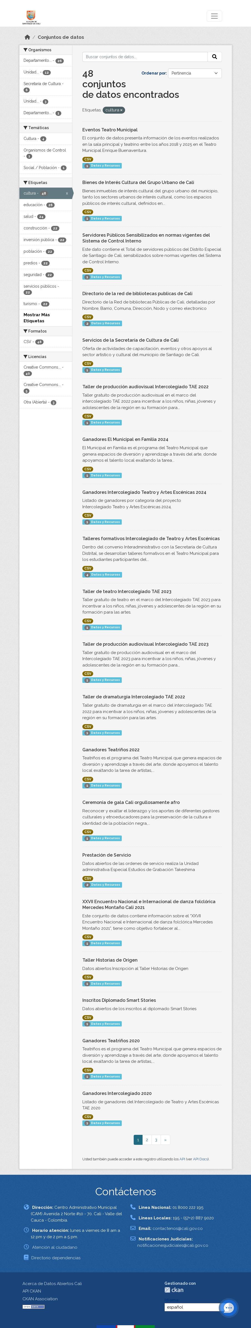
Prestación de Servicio (106, 855)
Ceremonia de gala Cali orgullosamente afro (131, 802)
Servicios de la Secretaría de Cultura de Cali (130, 340)
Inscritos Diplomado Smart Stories (119, 1000)
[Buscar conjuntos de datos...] (145, 57)
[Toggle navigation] (214, 16)
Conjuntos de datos (61, 37)
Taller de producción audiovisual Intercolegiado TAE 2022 (145, 386)
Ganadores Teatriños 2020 (111, 1040)
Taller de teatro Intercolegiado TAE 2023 (126, 591)
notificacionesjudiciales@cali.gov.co (172, 1245)
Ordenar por (153, 73)
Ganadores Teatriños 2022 (111, 749)
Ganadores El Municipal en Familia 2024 (125, 439)
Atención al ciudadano (54, 1247)
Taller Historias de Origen (110, 960)
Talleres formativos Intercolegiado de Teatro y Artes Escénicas (151, 538)
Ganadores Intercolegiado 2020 (117, 1093)
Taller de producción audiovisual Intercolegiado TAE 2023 (145, 644)
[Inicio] (27, 37)
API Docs (200, 1159)
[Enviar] (214, 57)
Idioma (171, 1300)
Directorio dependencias (55, 1257)
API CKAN (31, 1291)
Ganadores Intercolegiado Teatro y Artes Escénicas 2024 (144, 492)
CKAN (173, 1290)
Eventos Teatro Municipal (110, 129)
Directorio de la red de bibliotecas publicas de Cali (137, 293)
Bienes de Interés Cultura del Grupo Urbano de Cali (138, 182)
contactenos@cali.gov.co (178, 1228)
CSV (87, 159)
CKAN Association (40, 1298)
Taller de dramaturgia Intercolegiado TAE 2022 (133, 696)
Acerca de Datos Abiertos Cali (52, 1283)
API (182, 1159)
